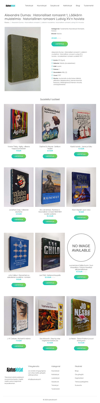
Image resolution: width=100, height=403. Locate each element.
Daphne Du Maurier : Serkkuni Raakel (50, 148)
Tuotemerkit (88, 5)
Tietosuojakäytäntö (81, 382)
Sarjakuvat (54, 5)
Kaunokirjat (41, 5)
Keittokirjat (67, 5)
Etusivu (7, 22)
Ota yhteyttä (79, 374)
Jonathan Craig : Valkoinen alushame (19, 211)
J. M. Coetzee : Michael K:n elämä (18, 339)
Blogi (78, 5)
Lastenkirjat (55, 378)
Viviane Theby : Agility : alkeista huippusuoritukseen (19, 148)
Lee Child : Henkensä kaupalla (50, 275)
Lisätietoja (59, 44)
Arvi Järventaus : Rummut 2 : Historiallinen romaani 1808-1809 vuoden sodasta (50, 212)
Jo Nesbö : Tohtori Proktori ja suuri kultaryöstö (81, 340)
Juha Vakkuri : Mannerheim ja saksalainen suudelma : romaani (18, 276)
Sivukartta (78, 385)
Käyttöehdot (79, 378)
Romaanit (81, 29)
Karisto (53, 31)
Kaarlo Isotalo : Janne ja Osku (81, 147)
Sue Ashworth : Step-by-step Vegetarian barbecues (50, 340)
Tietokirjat (29, 5)
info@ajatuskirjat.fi (34, 379)
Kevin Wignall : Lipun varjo (81, 210)
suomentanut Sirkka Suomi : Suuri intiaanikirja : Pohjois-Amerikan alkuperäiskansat (81, 267)
